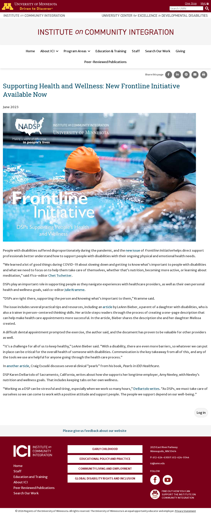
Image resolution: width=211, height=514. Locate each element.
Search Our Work (157, 51)
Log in (201, 413)
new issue (133, 250)
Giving (180, 51)
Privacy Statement (185, 511)
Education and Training (31, 477)
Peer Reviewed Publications (34, 488)
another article (18, 366)
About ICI (47, 51)
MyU (205, 3)
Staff (136, 51)
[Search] (206, 8)
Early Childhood (105, 449)
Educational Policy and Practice (105, 459)
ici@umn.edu (157, 463)
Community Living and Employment (105, 468)
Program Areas (75, 51)
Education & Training (111, 51)
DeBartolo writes (146, 389)
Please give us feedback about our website (94, 431)
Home (30, 51)
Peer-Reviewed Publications (105, 62)
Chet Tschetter (60, 275)
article (107, 307)
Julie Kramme (74, 290)
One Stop (191, 3)
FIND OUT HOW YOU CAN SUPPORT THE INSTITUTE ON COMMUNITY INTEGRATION (173, 494)
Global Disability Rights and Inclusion (105, 478)
